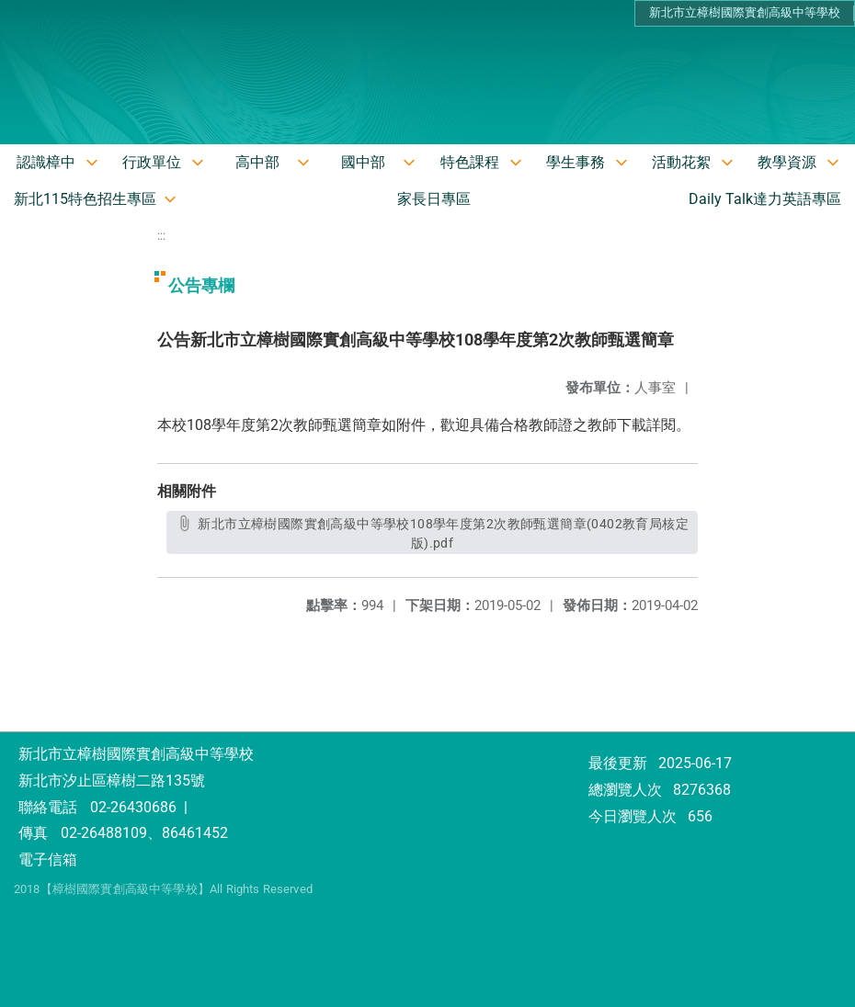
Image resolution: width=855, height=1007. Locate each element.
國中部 (363, 162)
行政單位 (151, 162)
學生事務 (575, 162)
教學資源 (787, 162)
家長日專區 (434, 199)
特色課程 (469, 162)
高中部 (257, 162)
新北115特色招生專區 (85, 199)
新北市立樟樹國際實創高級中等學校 (744, 12)
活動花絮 (681, 162)
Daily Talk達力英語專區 (765, 199)
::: (161, 236)
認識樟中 (46, 162)
